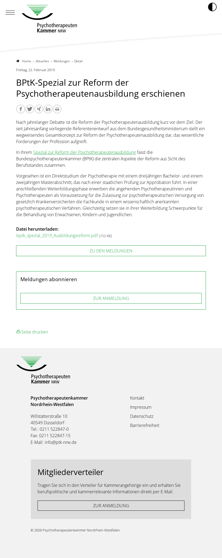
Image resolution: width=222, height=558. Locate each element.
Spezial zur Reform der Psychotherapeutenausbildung (84, 152)
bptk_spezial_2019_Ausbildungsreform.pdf (57, 235)
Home (23, 61)
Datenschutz (141, 416)
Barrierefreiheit (144, 425)
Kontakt (137, 398)
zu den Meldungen (111, 251)
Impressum (140, 407)
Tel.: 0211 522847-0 (50, 429)
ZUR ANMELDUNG (111, 298)
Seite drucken (32, 332)
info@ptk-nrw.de (61, 442)
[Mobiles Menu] (10, 13)
